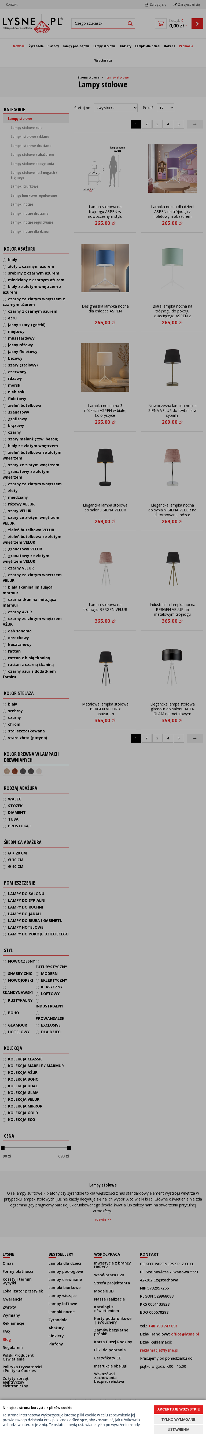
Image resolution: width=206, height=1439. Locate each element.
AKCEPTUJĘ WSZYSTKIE (178, 1409)
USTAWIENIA (178, 1429)
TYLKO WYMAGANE (178, 1419)
